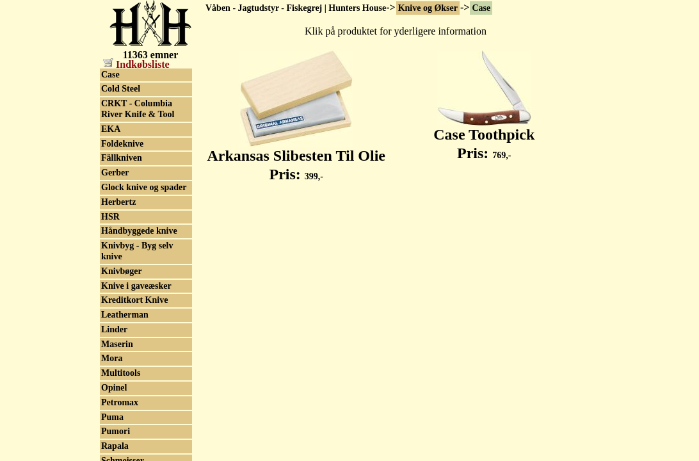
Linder (114, 329)
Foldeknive (122, 144)
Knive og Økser (428, 8)
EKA (110, 129)
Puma (112, 417)
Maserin (117, 344)
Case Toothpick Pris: (483, 136)
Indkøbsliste (136, 64)
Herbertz (118, 202)
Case (481, 8)
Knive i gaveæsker (136, 286)
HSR (110, 217)
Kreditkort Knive (134, 300)
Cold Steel (120, 88)
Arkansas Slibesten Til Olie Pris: (296, 157)
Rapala (115, 446)
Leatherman (125, 314)
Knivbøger (121, 271)
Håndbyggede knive (139, 231)
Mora (111, 358)
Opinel (114, 387)
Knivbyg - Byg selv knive (137, 251)
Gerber (115, 172)
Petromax (119, 402)
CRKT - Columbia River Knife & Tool (137, 109)
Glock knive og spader (143, 187)
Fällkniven (121, 158)
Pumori (115, 431)
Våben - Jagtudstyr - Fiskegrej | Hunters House (295, 8)
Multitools (120, 373)
